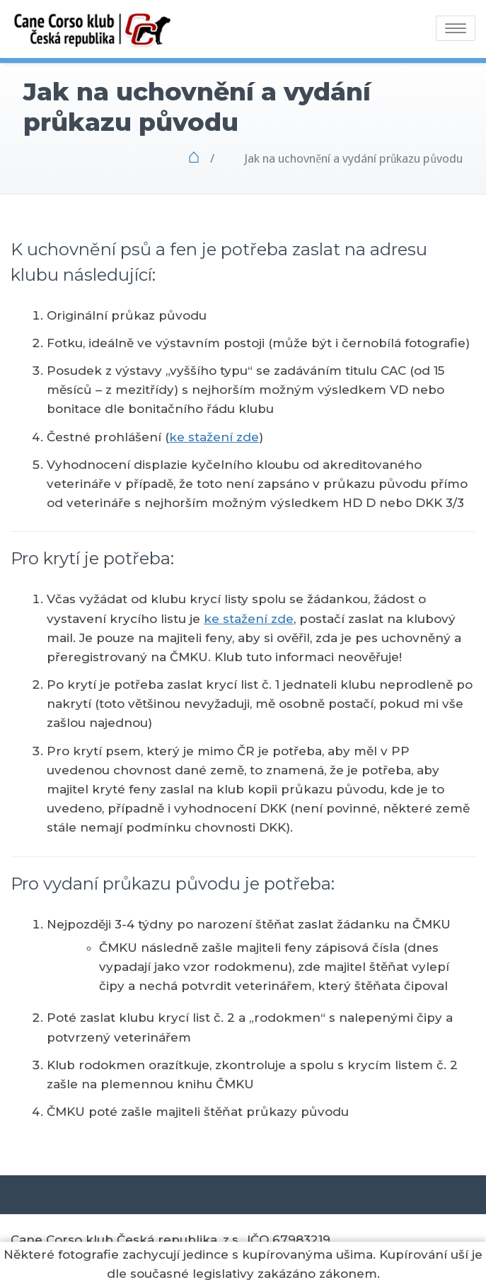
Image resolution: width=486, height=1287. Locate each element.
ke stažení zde (214, 437)
